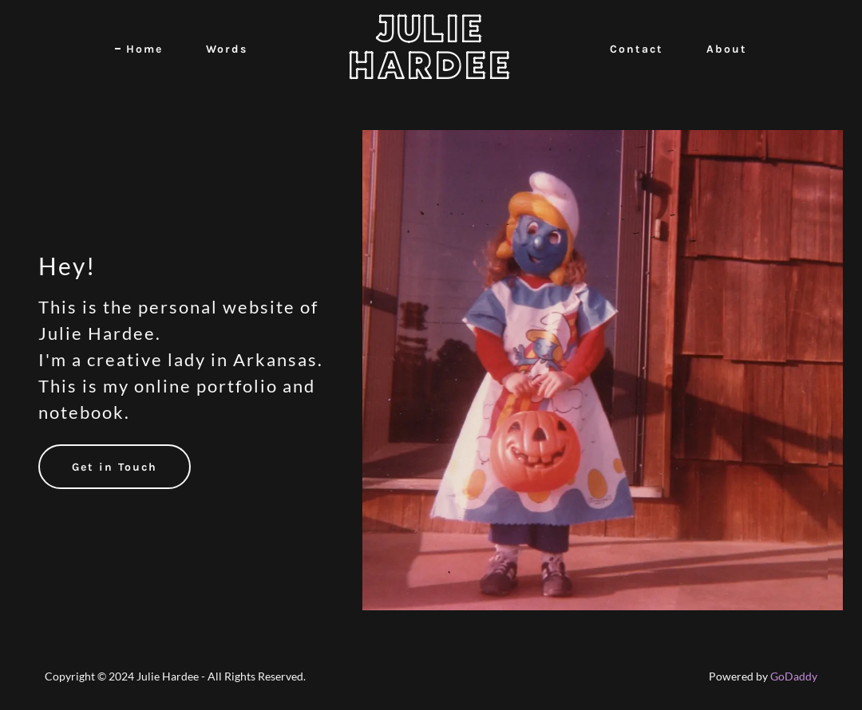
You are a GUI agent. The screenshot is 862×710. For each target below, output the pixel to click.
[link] (431, 73)
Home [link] (144, 49)
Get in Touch (114, 467)
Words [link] (226, 49)
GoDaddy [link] (793, 676)
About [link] (726, 49)
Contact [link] (636, 49)
